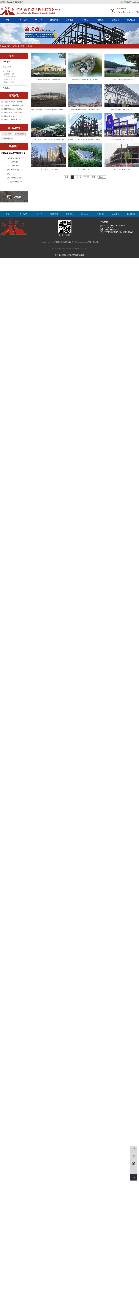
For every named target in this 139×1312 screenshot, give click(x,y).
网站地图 (128, 2)
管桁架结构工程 (9, 79)
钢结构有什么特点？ (11, 116)
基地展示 (84, 20)
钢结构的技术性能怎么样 (13, 112)
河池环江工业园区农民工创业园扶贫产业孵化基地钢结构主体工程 (85, 139)
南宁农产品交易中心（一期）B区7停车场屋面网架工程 (48, 110)
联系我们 (131, 20)
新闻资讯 (115, 20)
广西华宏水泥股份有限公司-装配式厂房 (48, 80)
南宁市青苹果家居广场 (122, 169)
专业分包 (29, 46)
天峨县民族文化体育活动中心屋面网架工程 (48, 139)
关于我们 (23, 20)
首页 (8, 20)
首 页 (14, 46)
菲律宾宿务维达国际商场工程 (121, 139)
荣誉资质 (69, 20)
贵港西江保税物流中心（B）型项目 (85, 80)
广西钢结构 (7, 134)
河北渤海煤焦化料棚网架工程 (121, 110)
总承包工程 (7, 67)
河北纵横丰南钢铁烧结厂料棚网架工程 (85, 110)
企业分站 (122, 2)
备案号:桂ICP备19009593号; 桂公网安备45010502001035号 (69, 248)
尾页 (93, 177)
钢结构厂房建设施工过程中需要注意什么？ (15, 119)
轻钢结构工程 (9, 74)
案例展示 (21, 46)
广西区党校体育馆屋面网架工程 (121, 80)
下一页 (86, 177)
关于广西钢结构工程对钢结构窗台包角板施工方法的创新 (15, 102)
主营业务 (38, 20)
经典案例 (54, 20)
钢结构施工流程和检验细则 (14, 109)
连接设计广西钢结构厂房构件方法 (15, 105)
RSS (134, 2)
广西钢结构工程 (20, 134)
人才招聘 (100, 20)
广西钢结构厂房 (7, 138)
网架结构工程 (9, 82)
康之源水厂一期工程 (85, 169)
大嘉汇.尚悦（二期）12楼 (48, 169)
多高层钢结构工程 (10, 77)
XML (137, 2)
